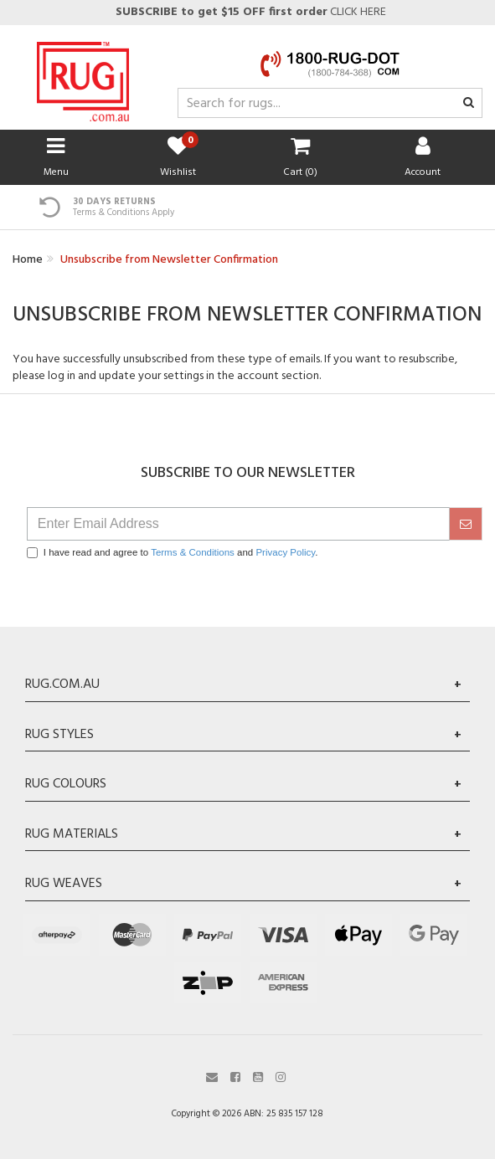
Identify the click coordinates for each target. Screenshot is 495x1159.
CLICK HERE (249, 12)
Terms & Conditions (193, 552)
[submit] (465, 524)
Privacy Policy (285, 552)
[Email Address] (238, 524)
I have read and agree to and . (172, 552)
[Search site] (468, 104)
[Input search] (330, 103)
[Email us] (212, 1076)
